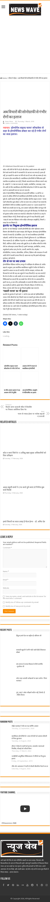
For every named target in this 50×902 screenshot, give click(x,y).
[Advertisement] (25, 44)
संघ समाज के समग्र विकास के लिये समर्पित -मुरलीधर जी (29, 665)
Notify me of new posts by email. (18, 606)
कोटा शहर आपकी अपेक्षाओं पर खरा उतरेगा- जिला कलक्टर (31, 679)
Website (6, 588)
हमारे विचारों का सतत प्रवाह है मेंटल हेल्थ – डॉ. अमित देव (24, 521)
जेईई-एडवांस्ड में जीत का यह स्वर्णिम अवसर (25, 726)
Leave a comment (11, 123)
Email (5, 580)
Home (3, 78)
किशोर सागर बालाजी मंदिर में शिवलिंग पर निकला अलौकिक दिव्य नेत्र (19, 407)
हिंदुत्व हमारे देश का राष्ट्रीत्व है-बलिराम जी (28, 636)
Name (6, 571)
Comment (7, 548)
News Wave (9, 121)
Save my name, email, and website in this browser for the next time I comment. (24, 597)
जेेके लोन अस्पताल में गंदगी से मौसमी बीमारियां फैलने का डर (30, 766)
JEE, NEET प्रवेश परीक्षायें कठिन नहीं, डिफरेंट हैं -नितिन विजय (30, 693)
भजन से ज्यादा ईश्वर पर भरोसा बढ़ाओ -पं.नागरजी (30, 414)
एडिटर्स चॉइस (12, 78)
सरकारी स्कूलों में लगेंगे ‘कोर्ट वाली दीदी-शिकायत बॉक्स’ (31, 651)
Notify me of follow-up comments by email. (22, 602)
